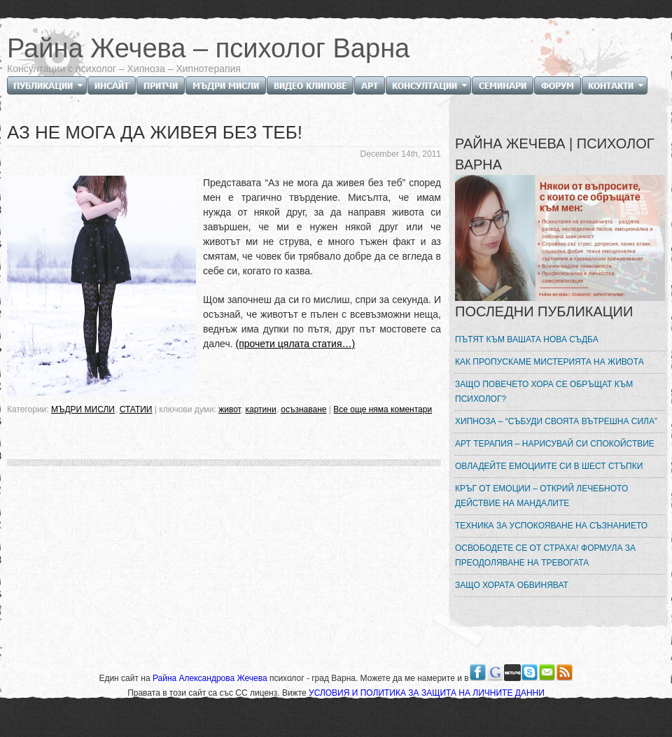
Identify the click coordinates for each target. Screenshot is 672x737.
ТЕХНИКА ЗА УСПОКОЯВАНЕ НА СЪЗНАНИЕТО (551, 526)
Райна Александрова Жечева (211, 678)
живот (229, 409)
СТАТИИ (136, 409)
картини (260, 409)
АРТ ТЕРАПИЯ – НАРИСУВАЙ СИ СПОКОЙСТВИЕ (554, 444)
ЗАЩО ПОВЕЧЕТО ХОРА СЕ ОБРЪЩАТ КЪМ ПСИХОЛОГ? (544, 391)
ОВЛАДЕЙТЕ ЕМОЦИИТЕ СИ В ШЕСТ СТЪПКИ (549, 466)
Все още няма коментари (382, 409)
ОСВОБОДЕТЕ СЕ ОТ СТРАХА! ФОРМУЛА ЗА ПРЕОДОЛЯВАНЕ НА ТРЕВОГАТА (545, 555)
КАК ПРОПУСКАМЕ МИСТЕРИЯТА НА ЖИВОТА (549, 362)
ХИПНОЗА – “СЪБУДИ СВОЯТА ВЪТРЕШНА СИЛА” (556, 421)
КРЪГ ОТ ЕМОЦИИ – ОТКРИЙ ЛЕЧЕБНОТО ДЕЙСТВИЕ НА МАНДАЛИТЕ (541, 496)
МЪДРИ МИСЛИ (83, 409)
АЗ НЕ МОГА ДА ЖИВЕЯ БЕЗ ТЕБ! (154, 132)
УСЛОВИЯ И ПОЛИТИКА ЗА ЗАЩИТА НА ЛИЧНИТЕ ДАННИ (427, 693)
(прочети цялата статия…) (296, 343)
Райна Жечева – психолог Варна (208, 48)
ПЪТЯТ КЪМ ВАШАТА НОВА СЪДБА (526, 339)
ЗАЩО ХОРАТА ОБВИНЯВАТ (511, 585)
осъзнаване (303, 409)
